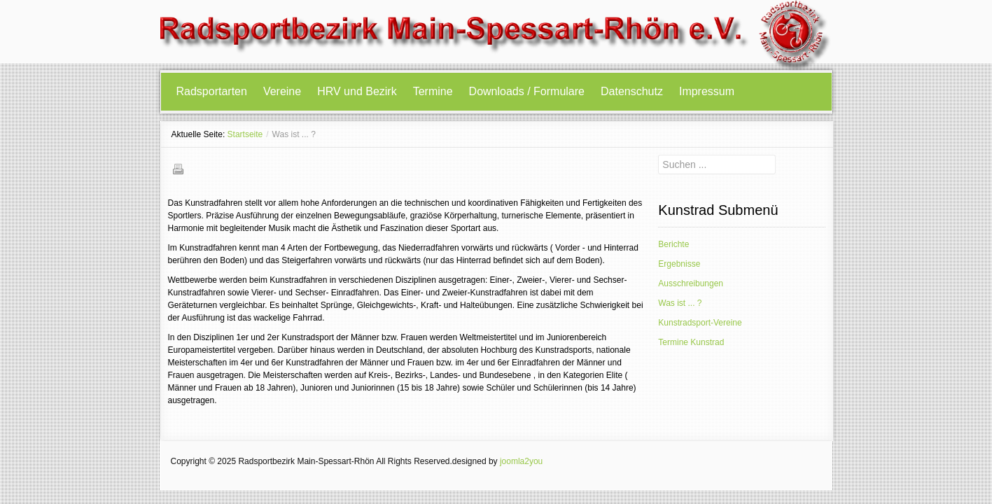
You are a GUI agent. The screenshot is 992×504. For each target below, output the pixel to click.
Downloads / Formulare (527, 91)
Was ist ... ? (679, 303)
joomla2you (521, 461)
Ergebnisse (679, 264)
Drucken (177, 168)
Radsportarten (211, 91)
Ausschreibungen (690, 283)
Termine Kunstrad (691, 342)
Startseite (245, 134)
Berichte (673, 244)
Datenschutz (632, 91)
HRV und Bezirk (357, 91)
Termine (433, 91)
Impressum (706, 91)
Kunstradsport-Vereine (699, 323)
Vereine (282, 91)
